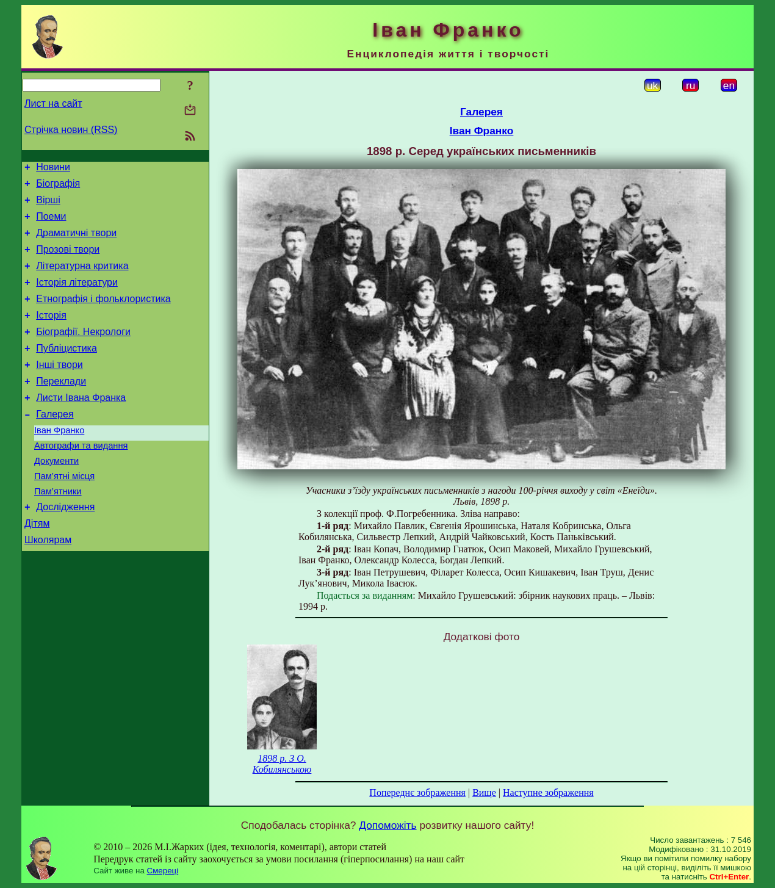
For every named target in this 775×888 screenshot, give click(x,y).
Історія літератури (77, 297)
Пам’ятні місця (64, 513)
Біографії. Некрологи (83, 352)
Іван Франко (59, 461)
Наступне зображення (548, 792)
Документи (56, 495)
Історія (51, 333)
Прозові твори (67, 260)
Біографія (58, 187)
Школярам (47, 584)
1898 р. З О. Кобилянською (282, 763)
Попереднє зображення (417, 792)
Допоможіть (387, 825)
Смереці (163, 870)
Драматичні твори (76, 242)
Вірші (48, 205)
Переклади (61, 407)
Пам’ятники (58, 530)
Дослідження (65, 547)
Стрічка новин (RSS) (70, 130)
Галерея (54, 443)
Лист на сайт (53, 103)
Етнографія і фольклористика (103, 315)
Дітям (36, 565)
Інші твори (59, 388)
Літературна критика (82, 278)
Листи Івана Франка (81, 425)
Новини (53, 169)
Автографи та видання (81, 478)
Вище (484, 792)
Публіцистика (66, 370)
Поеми (51, 223)
